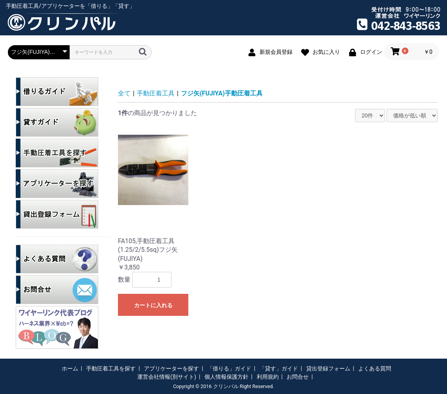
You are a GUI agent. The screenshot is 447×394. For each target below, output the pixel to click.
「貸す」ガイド (278, 368)
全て (124, 93)
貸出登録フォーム (328, 368)
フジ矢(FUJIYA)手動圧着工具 (222, 93)
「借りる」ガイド (229, 368)
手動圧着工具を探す (111, 368)
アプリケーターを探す (171, 368)
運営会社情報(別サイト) (166, 377)
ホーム (70, 368)
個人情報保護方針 (226, 377)
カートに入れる (153, 305)
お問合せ (298, 377)
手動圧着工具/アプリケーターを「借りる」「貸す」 (70, 6)
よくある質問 (374, 368)
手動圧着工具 (156, 93)
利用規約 (268, 377)
